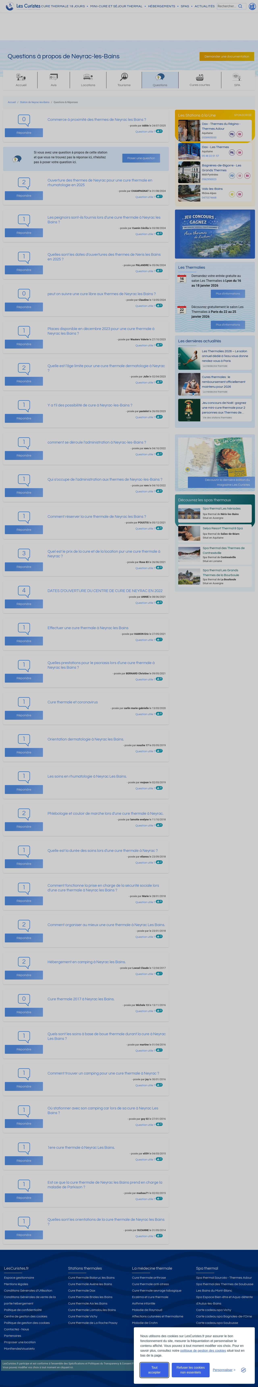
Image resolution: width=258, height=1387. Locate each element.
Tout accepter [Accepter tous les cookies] (154, 1370)
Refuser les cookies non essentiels (191, 1370)
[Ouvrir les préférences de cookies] (224, 1370)
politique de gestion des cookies (203, 1350)
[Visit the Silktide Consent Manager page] (243, 1370)
